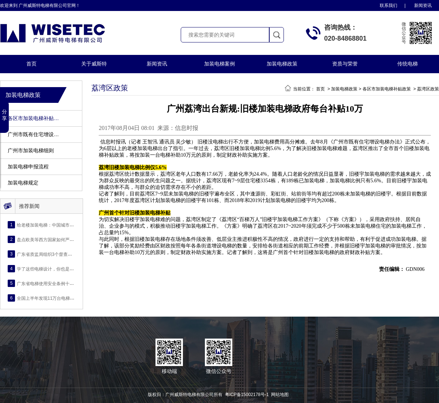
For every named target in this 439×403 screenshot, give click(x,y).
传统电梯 (407, 64)
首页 (31, 64)
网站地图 (280, 394)
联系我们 (388, 5)
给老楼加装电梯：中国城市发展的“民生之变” (60, 224)
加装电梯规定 (23, 183)
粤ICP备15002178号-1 (247, 394)
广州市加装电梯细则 (31, 150)
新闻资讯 (423, 5)
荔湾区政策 (428, 89)
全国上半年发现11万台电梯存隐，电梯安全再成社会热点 (72, 298)
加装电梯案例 (219, 64)
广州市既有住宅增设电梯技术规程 (34, 134)
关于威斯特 (94, 64)
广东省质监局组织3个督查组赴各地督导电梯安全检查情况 (73, 254)
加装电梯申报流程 (28, 167)
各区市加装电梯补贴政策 (34, 118)
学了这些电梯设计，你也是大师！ (50, 268)
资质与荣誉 (345, 64)
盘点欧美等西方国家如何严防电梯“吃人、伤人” (62, 239)
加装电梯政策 (282, 64)
